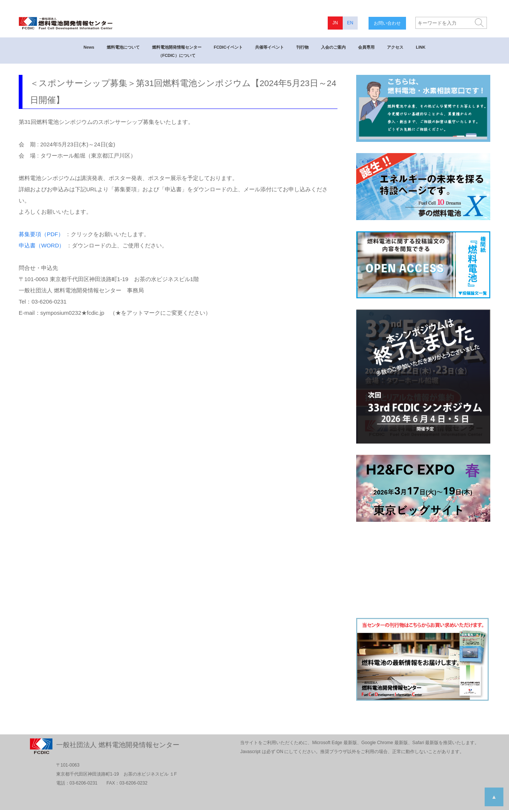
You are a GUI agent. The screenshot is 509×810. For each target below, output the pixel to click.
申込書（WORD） (42, 245)
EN (350, 22)
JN (335, 22)
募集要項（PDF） (41, 234)
